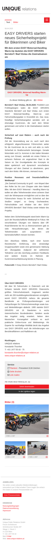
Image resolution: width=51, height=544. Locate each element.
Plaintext (13, 368)
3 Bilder (39, 100)
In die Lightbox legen (27, 391)
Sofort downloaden (26, 387)
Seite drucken (16, 371)
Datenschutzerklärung (11, 508)
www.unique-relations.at (15, 356)
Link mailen (15, 375)
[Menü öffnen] (47, 20)
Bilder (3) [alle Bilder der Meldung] (9, 402)
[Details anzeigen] (47, 436)
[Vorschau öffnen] (27, 75)
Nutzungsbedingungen (11, 506)
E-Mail (9, 536)
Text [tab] (8, 22)
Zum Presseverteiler (12, 495)
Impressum (7, 511)
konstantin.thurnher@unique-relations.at (22, 352)
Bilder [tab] (15, 22)
